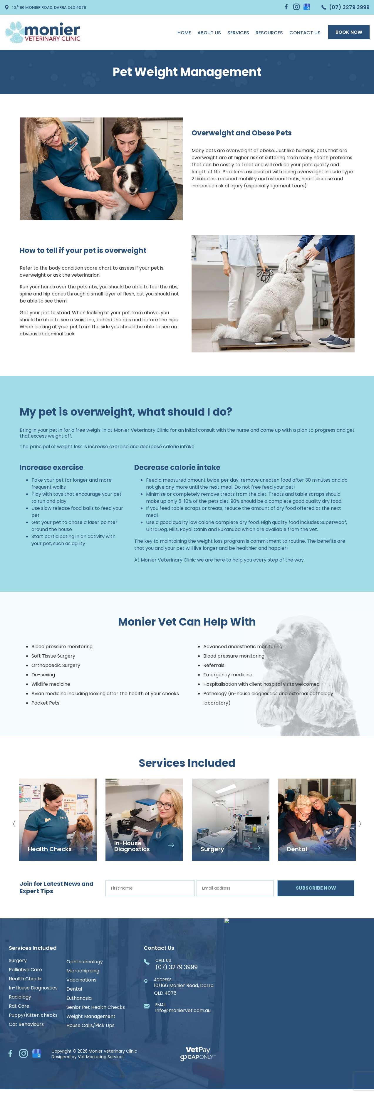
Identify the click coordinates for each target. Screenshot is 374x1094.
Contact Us (305, 32)
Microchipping (82, 971)
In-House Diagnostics (33, 988)
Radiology (20, 997)
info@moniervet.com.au (183, 1008)
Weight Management (90, 1016)
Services (238, 32)
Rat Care (19, 1006)
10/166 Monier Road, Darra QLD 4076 (45, 7)
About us (209, 32)
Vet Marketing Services (101, 1059)
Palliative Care (25, 969)
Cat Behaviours (26, 1024)
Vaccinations (81, 980)
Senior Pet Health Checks (95, 1007)
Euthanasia (79, 998)
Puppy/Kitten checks (33, 1015)
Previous (14, 822)
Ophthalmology (84, 961)
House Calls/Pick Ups (90, 1025)
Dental (74, 989)
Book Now (349, 32)
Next (360, 822)
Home (184, 32)
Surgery (18, 960)
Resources (269, 32)
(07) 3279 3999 (345, 7)
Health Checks (26, 979)
